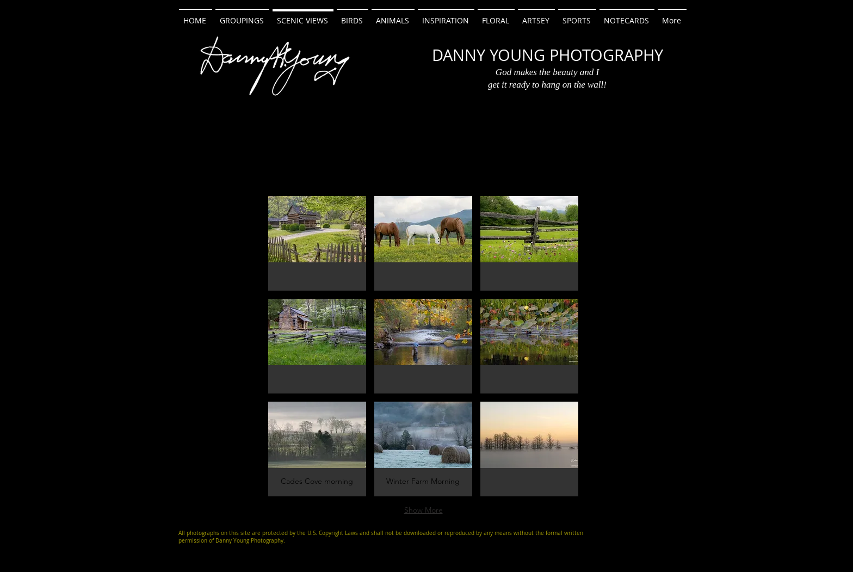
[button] (317, 243)
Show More (423, 510)
